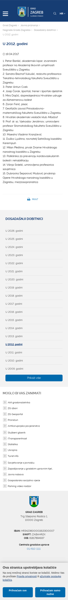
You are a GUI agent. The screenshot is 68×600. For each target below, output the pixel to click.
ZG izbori (13, 408)
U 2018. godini (13, 295)
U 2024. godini (14, 247)
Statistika (13, 444)
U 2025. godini (14, 238)
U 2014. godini (13, 328)
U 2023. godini (14, 255)
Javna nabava (16, 474)
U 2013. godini (13, 336)
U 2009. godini (14, 368)
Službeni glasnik (17, 432)
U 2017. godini (13, 303)
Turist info (13, 456)
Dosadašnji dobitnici (45, 30)
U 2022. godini (14, 263)
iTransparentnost (17, 438)
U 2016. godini (13, 311)
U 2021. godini (13, 271)
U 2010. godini (14, 360)
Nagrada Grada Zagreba (16, 30)
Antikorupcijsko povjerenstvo (24, 426)
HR (62, 13)
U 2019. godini (13, 287)
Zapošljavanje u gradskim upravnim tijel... (30, 468)
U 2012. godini (13, 344)
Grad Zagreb (10, 25)
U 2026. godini (14, 230)
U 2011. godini (13, 352)
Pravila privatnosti (27, 576)
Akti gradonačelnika (19, 402)
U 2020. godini (14, 279)
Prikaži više (34, 378)
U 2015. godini (13, 320)
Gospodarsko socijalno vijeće (24, 480)
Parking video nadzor (19, 486)
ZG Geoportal (15, 414)
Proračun (13, 420)
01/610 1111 (34, 548)
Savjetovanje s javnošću (21, 462)
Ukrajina (12, 450)
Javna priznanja (29, 25)
